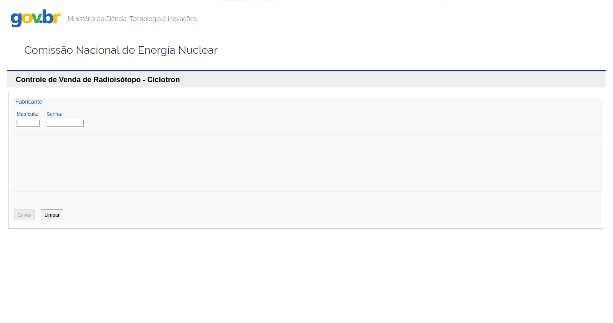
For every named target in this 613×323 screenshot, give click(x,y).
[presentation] (86, 167)
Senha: (54, 114)
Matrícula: (27, 114)
